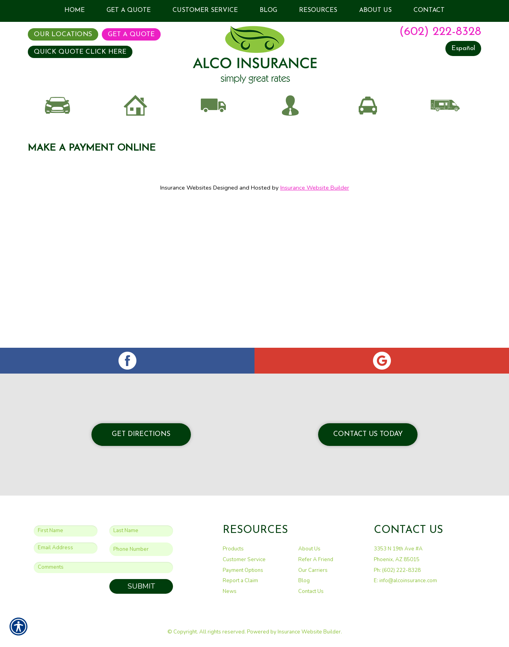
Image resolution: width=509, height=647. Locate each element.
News (230, 591)
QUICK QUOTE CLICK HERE (80, 51)
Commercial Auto (212, 160)
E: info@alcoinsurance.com (405, 580)
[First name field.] (65, 530)
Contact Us (311, 591)
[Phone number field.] (141, 549)
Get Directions (141, 434)
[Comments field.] (103, 567)
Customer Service (244, 559)
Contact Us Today (368, 434)
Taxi (368, 160)
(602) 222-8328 (440, 32)
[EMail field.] (65, 547)
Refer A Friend (315, 559)
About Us (309, 548)
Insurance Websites (186, 265)
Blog (304, 580)
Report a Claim (240, 580)
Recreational (445, 160)
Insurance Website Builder (314, 265)
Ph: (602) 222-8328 (397, 569)
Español (463, 48)
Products (233, 548)
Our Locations (63, 34)
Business (290, 160)
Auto (58, 160)
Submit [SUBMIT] (141, 586)
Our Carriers (313, 569)
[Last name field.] (141, 530)
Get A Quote (131, 34)
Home (135, 160)
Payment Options (243, 569)
